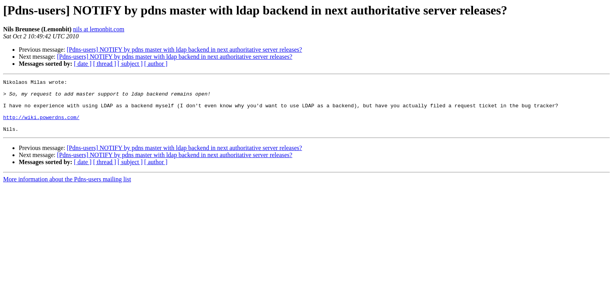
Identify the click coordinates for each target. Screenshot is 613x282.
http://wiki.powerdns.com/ (41, 125)
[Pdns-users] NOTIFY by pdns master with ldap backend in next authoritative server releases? (184, 49)
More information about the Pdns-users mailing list (67, 189)
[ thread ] (104, 63)
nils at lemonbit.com (98, 29)
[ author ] (156, 63)
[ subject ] (130, 63)
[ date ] (82, 63)
